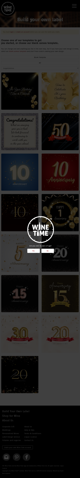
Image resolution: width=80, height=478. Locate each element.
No (48, 251)
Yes (33, 251)
